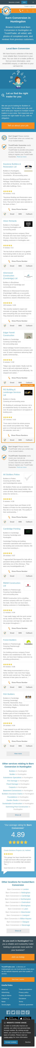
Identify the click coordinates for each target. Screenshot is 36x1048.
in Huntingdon (18, 771)
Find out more (21, 157)
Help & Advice (6, 995)
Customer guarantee (26, 1004)
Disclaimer (22, 998)
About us (5, 989)
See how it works (18, 979)
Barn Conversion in (18, 889)
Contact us (5, 998)
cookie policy (8, 1037)
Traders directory (25, 995)
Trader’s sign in (29, 6)
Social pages (6, 1004)
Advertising (5, 992)
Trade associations (25, 989)
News (3, 1001)
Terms (21, 1001)
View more (18, 753)
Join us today (18, 957)
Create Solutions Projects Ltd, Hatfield (17, 850)
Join (23, 2)
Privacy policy (24, 992)
